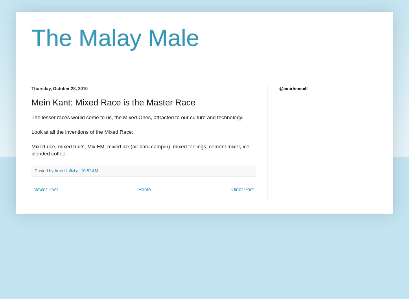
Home (144, 189)
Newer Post (45, 189)
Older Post (242, 189)
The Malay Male (115, 38)
